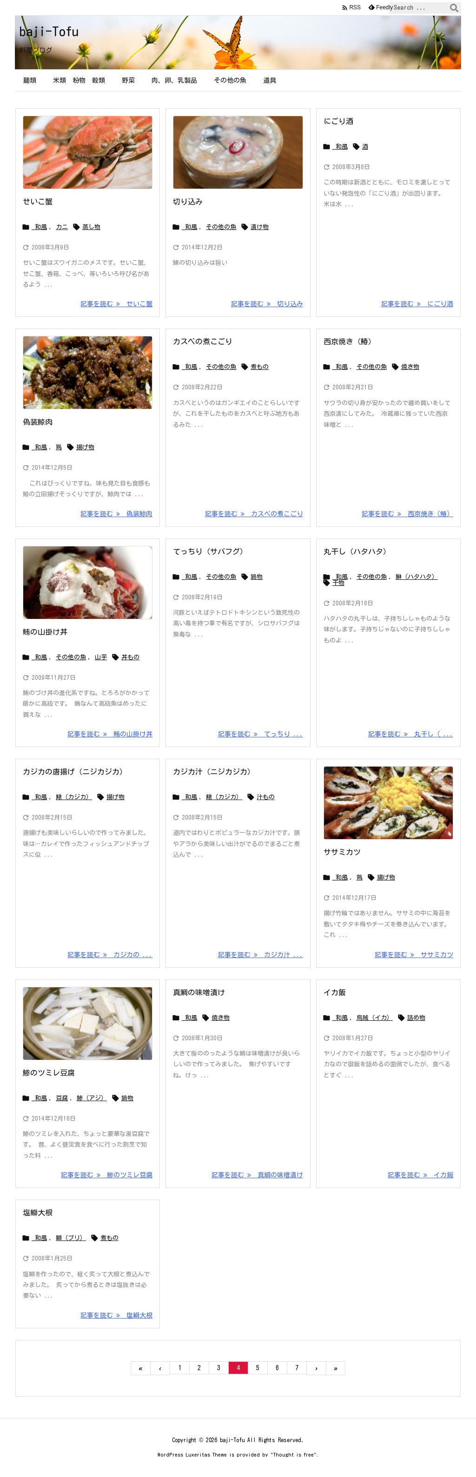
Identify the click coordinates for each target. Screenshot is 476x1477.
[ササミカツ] (388, 803)
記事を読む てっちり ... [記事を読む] (260, 734)
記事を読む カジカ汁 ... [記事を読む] (260, 955)
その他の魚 (221, 227)
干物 (338, 583)
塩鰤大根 (38, 1212)
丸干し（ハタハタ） (357, 551)
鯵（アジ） (92, 1098)
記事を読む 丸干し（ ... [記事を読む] (410, 734)
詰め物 (416, 1018)
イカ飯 (335, 992)
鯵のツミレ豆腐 (49, 1073)
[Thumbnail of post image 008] (87, 152)
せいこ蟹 (38, 201)
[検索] (454, 7)
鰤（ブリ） (71, 1238)
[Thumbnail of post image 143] (87, 1023)
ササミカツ (342, 852)
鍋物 (257, 577)
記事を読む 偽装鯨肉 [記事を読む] (116, 514)
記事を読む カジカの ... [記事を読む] (109, 955)
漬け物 (260, 227)
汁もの (266, 797)
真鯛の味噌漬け (199, 992)
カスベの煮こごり (202, 341)
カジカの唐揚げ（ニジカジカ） (75, 771)
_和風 (39, 227)
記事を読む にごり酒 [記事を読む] (417, 304)
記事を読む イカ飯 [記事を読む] (420, 1175)
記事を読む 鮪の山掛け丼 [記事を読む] (109, 734)
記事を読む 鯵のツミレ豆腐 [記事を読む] (106, 1175)
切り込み (188, 201)
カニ (62, 227)
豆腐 (62, 1098)
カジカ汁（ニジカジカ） (214, 771)
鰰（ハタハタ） (417, 577)
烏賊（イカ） (375, 1018)
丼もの (130, 657)
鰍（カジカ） (74, 797)
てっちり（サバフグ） (210, 551)
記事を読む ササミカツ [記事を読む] (414, 955)
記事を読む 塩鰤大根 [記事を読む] (116, 1315)
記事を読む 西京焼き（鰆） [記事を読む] (407, 514)
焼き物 (410, 367)
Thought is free (293, 1454)
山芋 (101, 657)
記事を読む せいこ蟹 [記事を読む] (116, 304)
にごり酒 (338, 121)
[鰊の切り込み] (238, 152)
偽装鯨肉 (38, 422)
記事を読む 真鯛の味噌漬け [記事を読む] (257, 1175)
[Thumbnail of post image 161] (87, 582)
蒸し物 (91, 227)
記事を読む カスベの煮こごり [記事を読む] (254, 514)
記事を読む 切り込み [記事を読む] (267, 304)
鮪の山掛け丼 (45, 632)
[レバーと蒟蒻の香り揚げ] (87, 372)
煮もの (260, 367)
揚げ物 (85, 447)
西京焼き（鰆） (350, 341)
